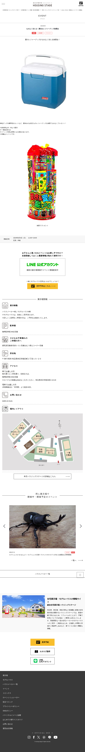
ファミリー (48, 33)
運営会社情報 (8, 728)
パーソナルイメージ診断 (12, 715)
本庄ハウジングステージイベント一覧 (50, 10)
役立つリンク (8, 702)
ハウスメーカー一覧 (10, 684)
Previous (4, 525)
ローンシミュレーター (11, 697)
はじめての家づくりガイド (13, 719)
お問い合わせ (8, 724)
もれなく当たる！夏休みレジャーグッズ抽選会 (71, 10)
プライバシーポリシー (11, 706)
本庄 (34, 33)
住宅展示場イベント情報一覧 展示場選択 (30, 10)
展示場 (5, 675)
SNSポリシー (8, 711)
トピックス (7, 693)
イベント (6, 689)
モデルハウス (8, 680)
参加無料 (40, 33)
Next (80, 525)
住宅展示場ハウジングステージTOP (11, 10)
